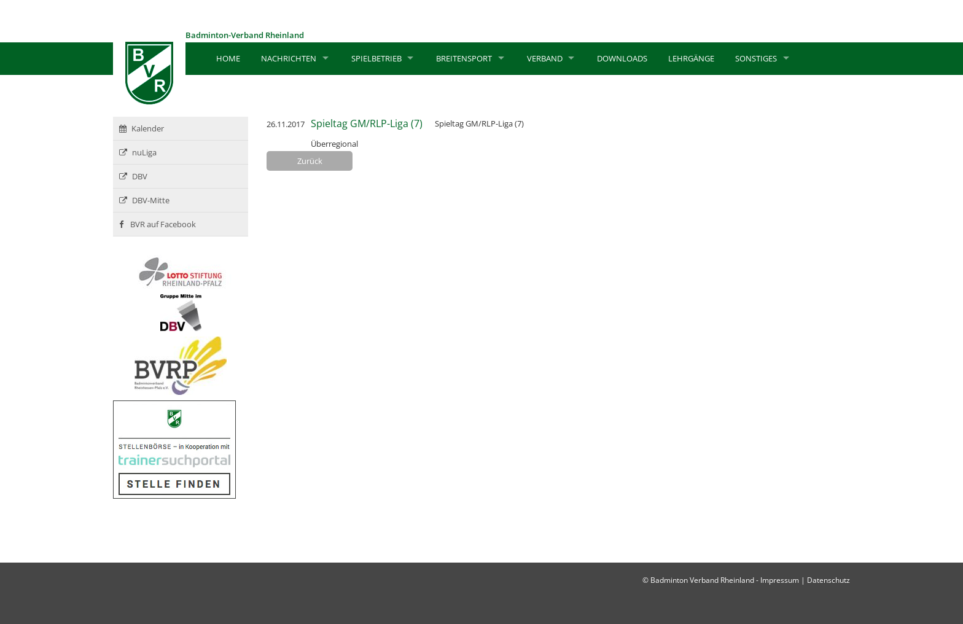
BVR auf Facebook (157, 224)
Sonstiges (756, 58)
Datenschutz (828, 580)
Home (228, 58)
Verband (545, 58)
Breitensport (464, 58)
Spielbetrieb (376, 58)
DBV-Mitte (144, 200)
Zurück (309, 160)
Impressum (779, 580)
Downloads (622, 58)
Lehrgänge (691, 58)
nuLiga (138, 152)
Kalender (141, 128)
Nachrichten (288, 58)
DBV (133, 176)
